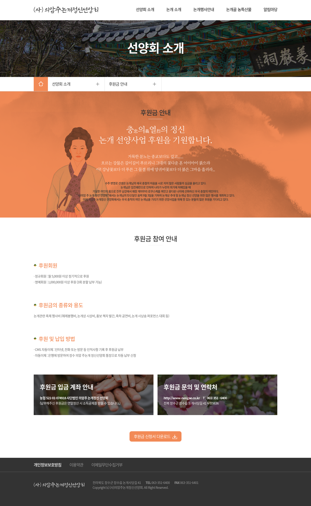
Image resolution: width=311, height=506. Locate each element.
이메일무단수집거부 (106, 465)
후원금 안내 (118, 84)
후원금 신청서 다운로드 (155, 436)
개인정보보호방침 (47, 465)
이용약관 (76, 465)
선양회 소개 (61, 84)
